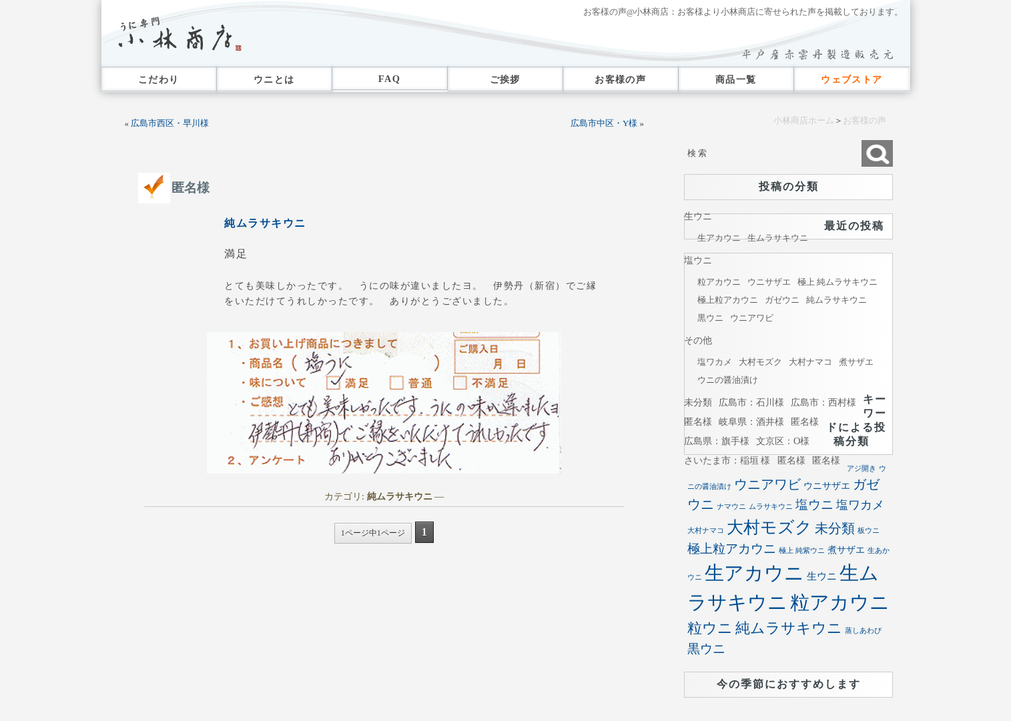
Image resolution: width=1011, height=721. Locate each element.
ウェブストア (852, 79)
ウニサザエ (769, 282)
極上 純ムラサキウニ (837, 282)
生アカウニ (719, 238)
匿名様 (191, 188)
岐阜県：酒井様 (751, 421)
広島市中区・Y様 (604, 123)
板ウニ (869, 530)
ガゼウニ (782, 300)
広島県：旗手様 (716, 441)
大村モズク (760, 362)
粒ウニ (710, 628)
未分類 (698, 402)
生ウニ (698, 216)
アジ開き (861, 468)
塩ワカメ (714, 362)
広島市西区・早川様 (170, 123)
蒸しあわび (863, 630)
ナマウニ (731, 506)
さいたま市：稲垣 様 (727, 460)
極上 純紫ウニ (802, 550)
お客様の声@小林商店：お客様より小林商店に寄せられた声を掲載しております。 (743, 12)
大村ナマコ (810, 362)
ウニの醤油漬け (727, 380)
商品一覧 (736, 79)
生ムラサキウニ (777, 238)
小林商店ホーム (803, 120)
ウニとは (274, 79)
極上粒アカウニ (727, 300)
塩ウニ (698, 260)
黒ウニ (710, 318)
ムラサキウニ (771, 506)
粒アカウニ (719, 282)
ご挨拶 (505, 79)
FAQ (389, 78)
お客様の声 (620, 79)
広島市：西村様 (823, 402)
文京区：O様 (782, 441)
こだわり (159, 79)
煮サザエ (856, 362)
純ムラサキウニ (265, 223)
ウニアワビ (751, 318)
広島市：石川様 (751, 402)
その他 (698, 340)
